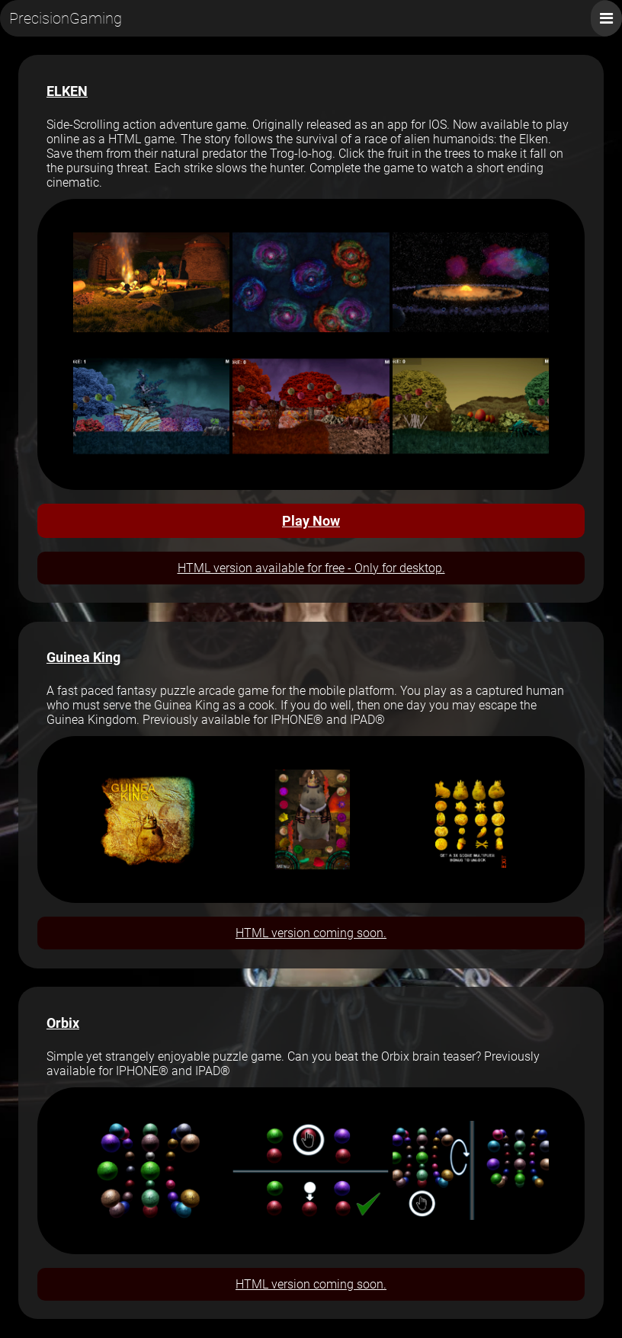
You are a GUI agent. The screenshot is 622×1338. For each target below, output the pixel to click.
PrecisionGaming (65, 18)
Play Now (311, 521)
